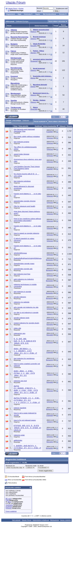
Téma (15, 126)
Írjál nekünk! (16, 520)
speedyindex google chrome (25, 201)
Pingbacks (9, 506)
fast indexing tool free (22, 274)
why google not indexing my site (26, 307)
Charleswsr (17, 288)
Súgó (19, 14)
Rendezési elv (10, 465)
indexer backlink (20, 408)
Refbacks (9, 508)
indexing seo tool (20, 381)
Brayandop (17, 260)
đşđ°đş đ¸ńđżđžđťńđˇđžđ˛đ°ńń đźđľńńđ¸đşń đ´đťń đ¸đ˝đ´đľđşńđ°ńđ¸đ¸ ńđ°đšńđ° (26, 389)
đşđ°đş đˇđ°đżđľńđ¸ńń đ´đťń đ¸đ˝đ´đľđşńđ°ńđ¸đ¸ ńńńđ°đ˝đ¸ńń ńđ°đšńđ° (27, 400)
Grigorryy (17, 314)
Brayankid (17, 330)
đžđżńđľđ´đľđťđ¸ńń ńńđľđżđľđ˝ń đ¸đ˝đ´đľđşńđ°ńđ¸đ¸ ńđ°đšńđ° (25, 351)
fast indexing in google (22, 292)
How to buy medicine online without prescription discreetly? (27, 220)
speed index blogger (21, 154)
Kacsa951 (33, 45)
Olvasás (69, 126)
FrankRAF (17, 133)
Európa (21, 8)
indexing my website (21, 302)
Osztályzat (38, 126)
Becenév (39, 8)
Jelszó (39, 11)
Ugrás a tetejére (65, 520)
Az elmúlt (40, 465)
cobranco (33, 38)
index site (17, 328)
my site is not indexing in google (26, 312)
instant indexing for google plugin (26, 323)
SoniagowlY (34, 61)
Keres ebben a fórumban (57, 21)
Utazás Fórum (16, 2)
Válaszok (62, 126)
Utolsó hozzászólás (49, 126)
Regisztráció (10, 14)
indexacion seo (19, 333)
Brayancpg (17, 270)
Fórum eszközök (39, 121)
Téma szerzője (23, 126)
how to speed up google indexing (26, 233)
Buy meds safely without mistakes (27, 136)
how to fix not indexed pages (25, 420)
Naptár (37, 14)
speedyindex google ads (23, 269)
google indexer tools (21, 318)
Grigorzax (17, 138)
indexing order (19, 435)
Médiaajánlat (54, 520)
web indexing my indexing (24, 279)
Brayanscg (17, 345)
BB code (8, 498)
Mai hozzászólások (49, 14)
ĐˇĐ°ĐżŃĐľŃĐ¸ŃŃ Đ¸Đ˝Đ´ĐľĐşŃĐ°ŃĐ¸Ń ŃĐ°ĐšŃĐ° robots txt (27, 428)
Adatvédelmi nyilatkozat (41, 520)
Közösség (28, 14)
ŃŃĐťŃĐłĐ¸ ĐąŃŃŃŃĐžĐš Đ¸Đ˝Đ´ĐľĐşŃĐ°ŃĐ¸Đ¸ (25, 341)
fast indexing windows (22, 181)
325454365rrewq (20, 253)
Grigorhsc (17, 265)
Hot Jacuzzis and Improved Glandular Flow (24, 130)
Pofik (7, 500)
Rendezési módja (31, 465)
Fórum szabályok (11, 511)
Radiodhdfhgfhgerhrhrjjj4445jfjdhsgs (28, 258)
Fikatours (33, 31)
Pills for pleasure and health (24, 206)
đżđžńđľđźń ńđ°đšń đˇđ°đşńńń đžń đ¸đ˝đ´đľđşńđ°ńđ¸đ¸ (24, 373)
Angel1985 (33, 109)
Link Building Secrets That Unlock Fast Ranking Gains (27, 167)
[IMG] (9, 502)
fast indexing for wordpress (24, 358)
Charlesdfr (17, 319)
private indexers (20, 297)
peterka (32, 78)
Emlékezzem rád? (61, 8)
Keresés (63, 14)
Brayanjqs (17, 324)
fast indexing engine (21, 142)
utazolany (33, 53)
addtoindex (18, 440)
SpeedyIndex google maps (24, 264)
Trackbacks (9, 505)
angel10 (33, 86)
